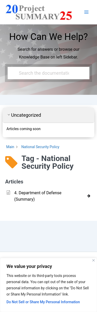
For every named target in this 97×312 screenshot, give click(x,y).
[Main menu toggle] (86, 12)
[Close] (93, 260)
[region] (48, 285)
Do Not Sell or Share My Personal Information (43, 302)
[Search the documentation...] (46, 73)
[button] (48, 115)
